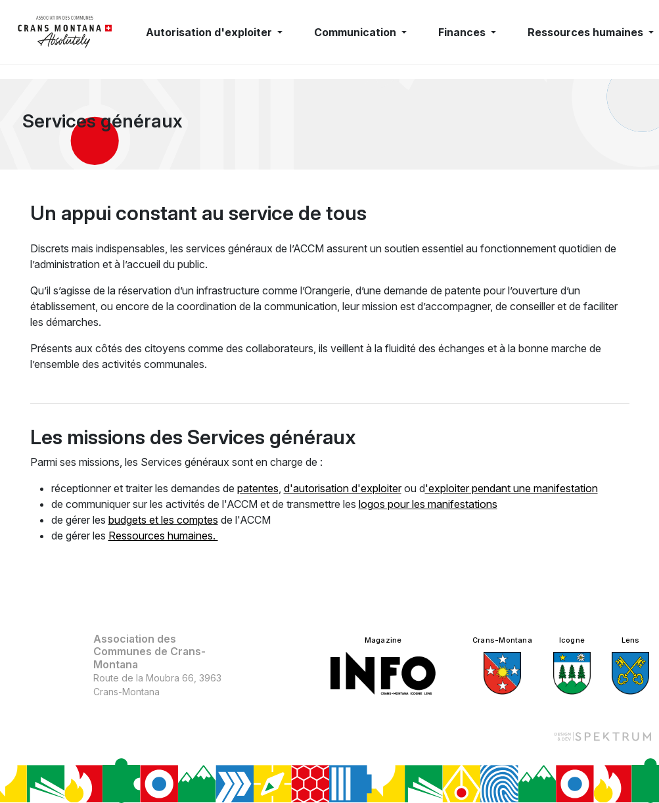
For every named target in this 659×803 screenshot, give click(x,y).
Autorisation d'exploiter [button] (210, 32)
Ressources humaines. (163, 535)
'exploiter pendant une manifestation (511, 488)
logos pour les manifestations (428, 504)
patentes (258, 488)
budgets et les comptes (163, 519)
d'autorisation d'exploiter (342, 488)
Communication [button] (356, 32)
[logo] (65, 32)
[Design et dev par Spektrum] (602, 736)
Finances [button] (463, 32)
